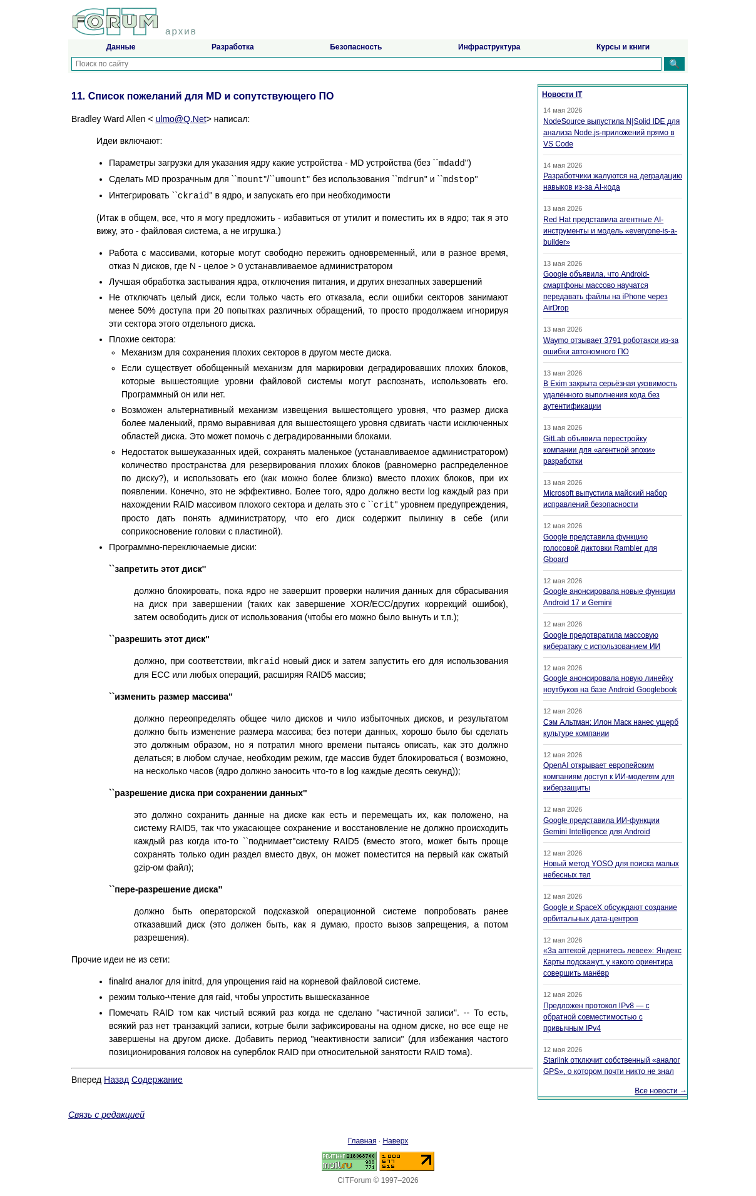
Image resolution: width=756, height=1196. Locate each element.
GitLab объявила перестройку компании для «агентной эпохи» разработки (599, 450)
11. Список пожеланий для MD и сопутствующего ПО (202, 96)
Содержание (157, 1080)
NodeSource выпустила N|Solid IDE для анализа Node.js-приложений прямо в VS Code (611, 132)
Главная (362, 1141)
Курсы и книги (623, 47)
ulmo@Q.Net (181, 119)
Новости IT (562, 94)
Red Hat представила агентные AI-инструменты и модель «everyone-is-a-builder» (610, 231)
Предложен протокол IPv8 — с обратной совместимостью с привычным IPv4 (596, 1017)
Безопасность (356, 47)
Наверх (395, 1141)
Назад (116, 1080)
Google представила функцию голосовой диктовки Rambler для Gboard (600, 548)
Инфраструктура (489, 47)
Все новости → (661, 1090)
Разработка (233, 47)
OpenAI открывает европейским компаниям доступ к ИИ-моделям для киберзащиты (608, 776)
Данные (121, 47)
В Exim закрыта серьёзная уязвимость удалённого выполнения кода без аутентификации (610, 395)
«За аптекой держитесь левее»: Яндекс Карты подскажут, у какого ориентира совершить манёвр (612, 962)
